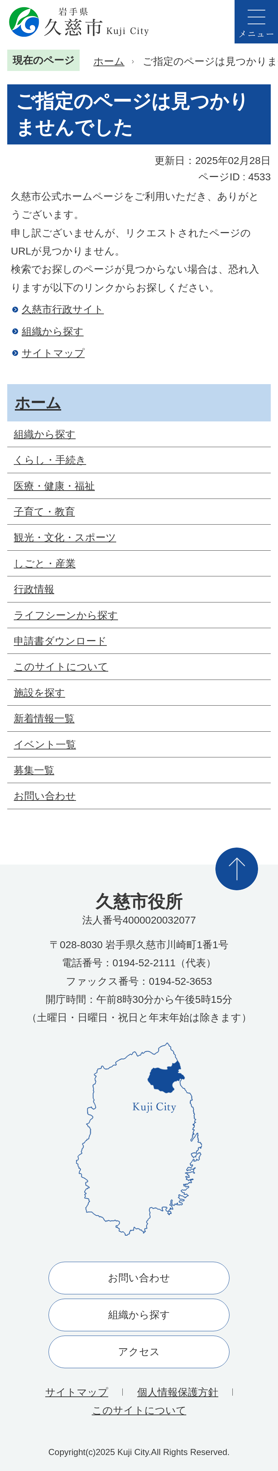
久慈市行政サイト (63, 309)
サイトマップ (53, 353)
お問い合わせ (139, 1277)
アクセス (139, 1351)
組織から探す (53, 331)
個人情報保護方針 (177, 1392)
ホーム (109, 61)
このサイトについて (139, 1410)
